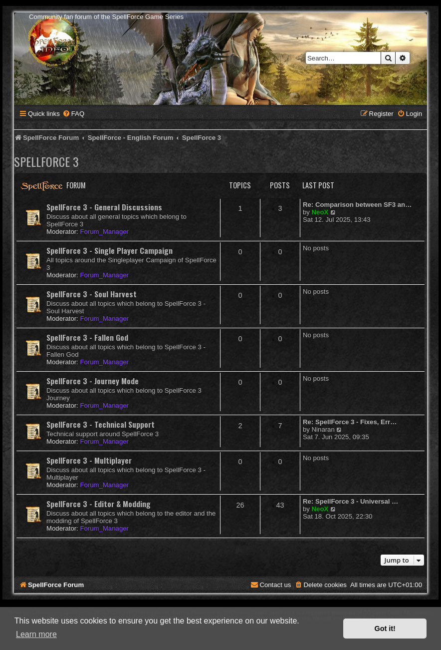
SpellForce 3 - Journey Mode (92, 381)
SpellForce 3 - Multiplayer (89, 460)
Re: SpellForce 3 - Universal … (350, 501)
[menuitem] (73, 113)
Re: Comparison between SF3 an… (357, 204)
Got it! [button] (385, 629)
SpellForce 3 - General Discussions (104, 207)
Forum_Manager (104, 231)
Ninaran (323, 429)
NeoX (320, 212)
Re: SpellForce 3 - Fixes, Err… (350, 422)
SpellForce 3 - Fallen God (87, 337)
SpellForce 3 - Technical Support (100, 424)
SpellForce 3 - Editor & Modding (98, 504)
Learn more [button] (36, 634)
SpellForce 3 (46, 161)
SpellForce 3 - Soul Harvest (91, 294)
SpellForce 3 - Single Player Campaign (109, 250)
